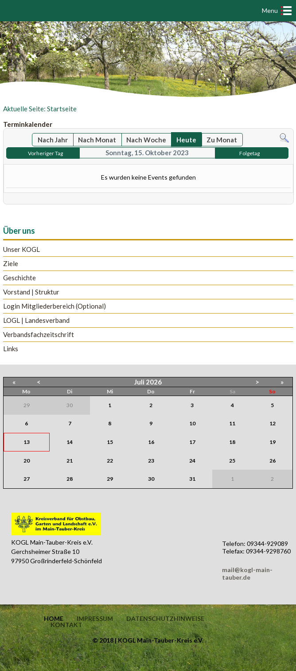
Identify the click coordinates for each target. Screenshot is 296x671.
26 (272, 460)
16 (151, 442)
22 (110, 460)
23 (151, 460)
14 (69, 442)
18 (232, 442)
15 (110, 442)
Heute (186, 140)
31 (192, 478)
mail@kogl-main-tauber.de (247, 573)
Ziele (10, 263)
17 (192, 442)
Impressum (95, 619)
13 (26, 442)
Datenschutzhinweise (165, 619)
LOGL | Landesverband (36, 320)
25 (232, 460)
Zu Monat (221, 140)
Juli (139, 382)
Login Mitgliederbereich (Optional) (54, 306)
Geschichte (19, 278)
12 (272, 423)
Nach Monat (97, 140)
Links (10, 348)
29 (110, 478)
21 (69, 460)
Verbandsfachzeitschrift (38, 334)
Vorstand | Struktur (31, 292)
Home (53, 619)
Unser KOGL (21, 249)
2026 (154, 382)
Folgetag (249, 153)
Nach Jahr (53, 140)
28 (69, 478)
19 (272, 442)
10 (192, 423)
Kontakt (66, 625)
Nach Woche (146, 140)
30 (151, 478)
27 (26, 478)
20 (26, 460)
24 (192, 460)
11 (232, 423)
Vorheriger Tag (45, 153)
